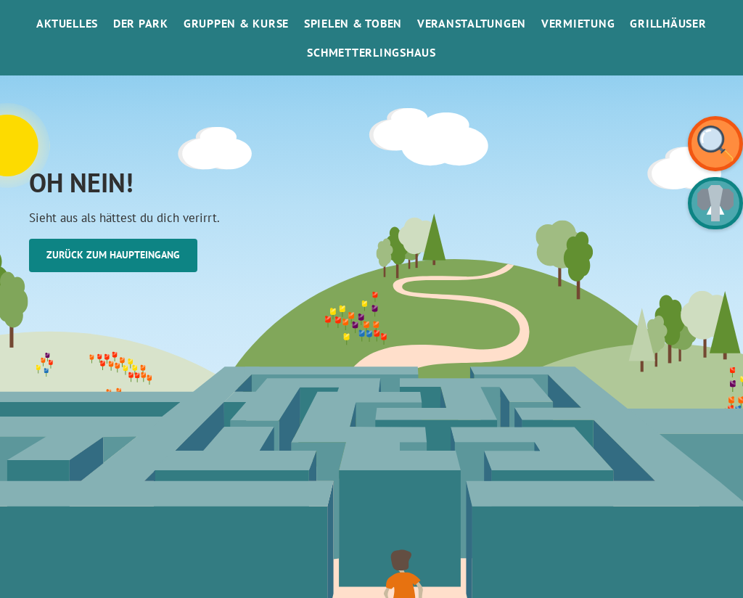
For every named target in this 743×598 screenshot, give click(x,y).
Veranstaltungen (471, 23)
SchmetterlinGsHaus (371, 52)
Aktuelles (67, 23)
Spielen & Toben (353, 23)
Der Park (140, 23)
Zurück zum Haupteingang (113, 254)
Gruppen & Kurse (236, 23)
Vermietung (578, 23)
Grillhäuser (668, 23)
